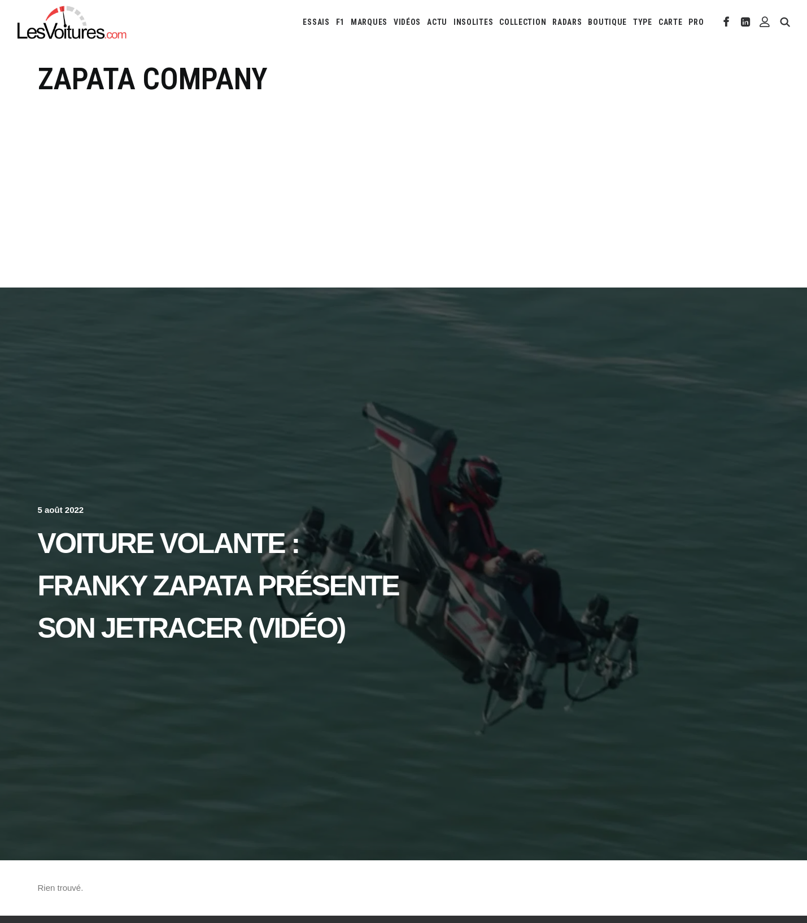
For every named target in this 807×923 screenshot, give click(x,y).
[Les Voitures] (73, 22)
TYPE (642, 22)
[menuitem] (315, 22)
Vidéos (407, 22)
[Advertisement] (404, 182)
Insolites (473, 22)
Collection (522, 22)
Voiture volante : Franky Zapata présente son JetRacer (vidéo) (218, 586)
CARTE (670, 22)
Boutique (607, 22)
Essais (316, 22)
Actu (437, 22)
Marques (369, 22)
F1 (340, 22)
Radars (567, 22)
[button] (726, 22)
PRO (696, 22)
